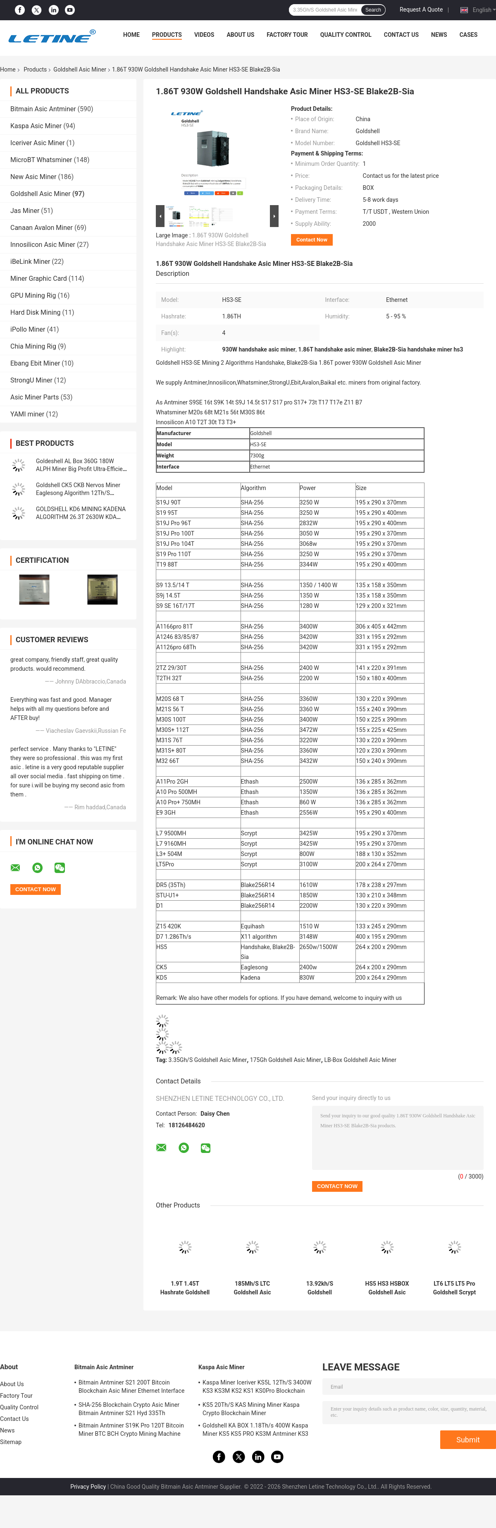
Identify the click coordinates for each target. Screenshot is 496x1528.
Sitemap (10, 1442)
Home (131, 34)
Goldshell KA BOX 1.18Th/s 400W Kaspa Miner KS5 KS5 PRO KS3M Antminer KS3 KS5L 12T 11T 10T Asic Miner (255, 1431)
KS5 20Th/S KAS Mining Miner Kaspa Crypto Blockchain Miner (251, 1408)
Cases (469, 34)
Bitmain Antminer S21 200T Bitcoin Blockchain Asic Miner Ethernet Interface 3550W (131, 1387)
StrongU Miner (31, 380)
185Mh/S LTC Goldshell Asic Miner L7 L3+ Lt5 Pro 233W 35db (252, 1288)
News (439, 34)
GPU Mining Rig (33, 295)
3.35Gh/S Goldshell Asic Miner (208, 1060)
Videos (204, 34)
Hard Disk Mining (35, 312)
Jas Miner (24, 211)
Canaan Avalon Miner (41, 228)
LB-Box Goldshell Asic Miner (360, 1060)
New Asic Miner (33, 177)
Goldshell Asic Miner (79, 69)
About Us (240, 34)
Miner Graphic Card (38, 278)
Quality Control (346, 34)
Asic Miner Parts (34, 397)
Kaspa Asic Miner (36, 126)
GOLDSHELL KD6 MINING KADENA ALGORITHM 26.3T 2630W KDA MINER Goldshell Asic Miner (81, 517)
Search (373, 10)
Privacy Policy (88, 1486)
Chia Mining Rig (33, 346)
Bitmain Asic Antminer (43, 109)
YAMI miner (27, 414)
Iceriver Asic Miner (37, 143)
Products (167, 34)
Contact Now (311, 240)
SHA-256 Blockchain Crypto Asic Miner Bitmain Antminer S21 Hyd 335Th (129, 1408)
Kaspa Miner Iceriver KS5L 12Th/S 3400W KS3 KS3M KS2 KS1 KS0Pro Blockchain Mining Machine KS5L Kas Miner (257, 1387)
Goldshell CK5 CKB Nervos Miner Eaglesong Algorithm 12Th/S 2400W (78, 493)
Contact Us (401, 34)
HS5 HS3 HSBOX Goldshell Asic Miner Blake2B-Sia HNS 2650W (387, 1288)
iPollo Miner (27, 329)
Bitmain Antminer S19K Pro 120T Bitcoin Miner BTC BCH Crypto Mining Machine (131, 1429)
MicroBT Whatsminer (41, 160)
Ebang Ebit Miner (35, 363)
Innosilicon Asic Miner (42, 245)
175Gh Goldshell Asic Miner (285, 1060)
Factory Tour (287, 34)
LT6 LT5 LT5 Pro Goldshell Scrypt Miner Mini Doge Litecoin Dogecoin (454, 1288)
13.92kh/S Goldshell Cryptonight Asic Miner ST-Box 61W (320, 1288)
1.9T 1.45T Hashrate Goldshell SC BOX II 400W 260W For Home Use (185, 1288)
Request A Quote (421, 9)
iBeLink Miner (30, 261)
